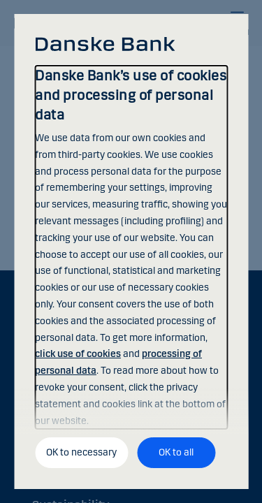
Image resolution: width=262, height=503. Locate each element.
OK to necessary (81, 452)
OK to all (176, 452)
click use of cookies (78, 354)
